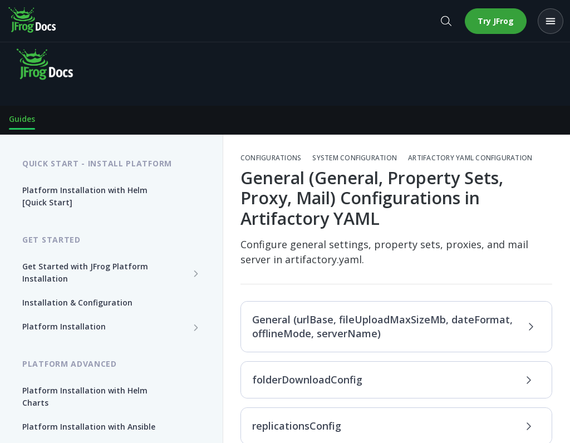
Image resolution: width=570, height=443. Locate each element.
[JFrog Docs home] (33, 21)
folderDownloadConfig (393, 380)
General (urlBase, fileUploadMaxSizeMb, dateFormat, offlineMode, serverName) (393, 326)
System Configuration (354, 158)
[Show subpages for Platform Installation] (195, 327)
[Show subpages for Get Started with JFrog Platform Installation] (195, 273)
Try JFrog (496, 21)
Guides (22, 119)
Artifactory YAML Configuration (470, 158)
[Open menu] (550, 21)
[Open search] (446, 21)
